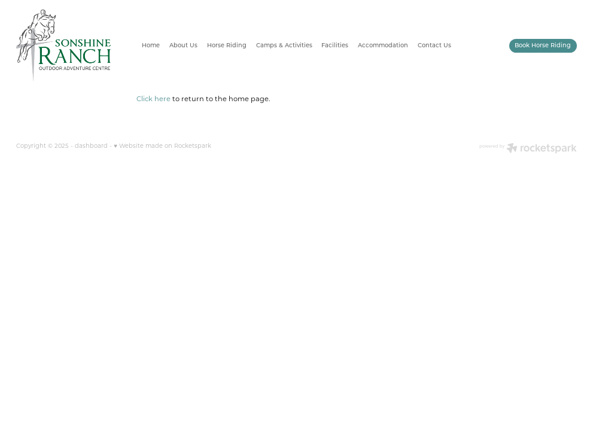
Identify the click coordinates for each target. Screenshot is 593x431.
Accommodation (383, 45)
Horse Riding (227, 45)
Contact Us (434, 45)
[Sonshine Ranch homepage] (72, 45)
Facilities (334, 45)
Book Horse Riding (543, 45)
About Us (183, 45)
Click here (153, 98)
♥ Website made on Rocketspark (162, 146)
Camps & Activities (284, 45)
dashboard (91, 146)
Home (151, 45)
